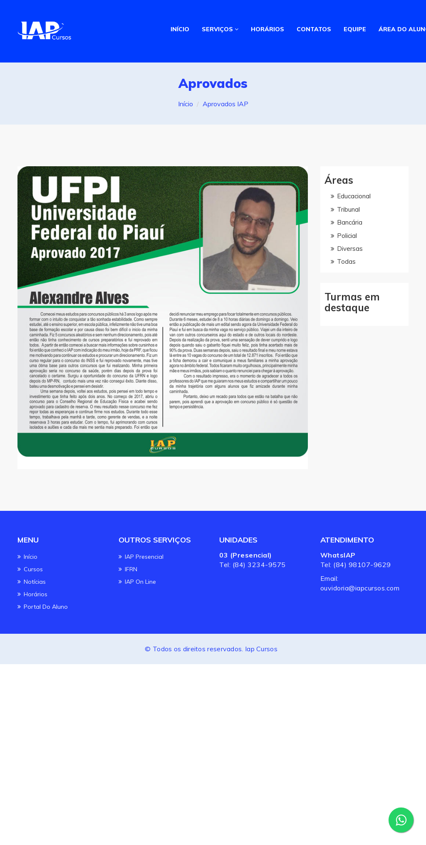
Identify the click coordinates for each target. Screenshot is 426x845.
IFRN (131, 569)
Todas (346, 261)
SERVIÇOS (220, 29)
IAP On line (140, 581)
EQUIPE (354, 29)
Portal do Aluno (46, 606)
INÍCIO (180, 29)
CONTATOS (313, 29)
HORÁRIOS (267, 29)
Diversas (350, 248)
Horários (35, 594)
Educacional (354, 196)
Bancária (349, 222)
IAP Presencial (144, 556)
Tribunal (348, 209)
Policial (347, 236)
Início (185, 104)
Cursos (33, 569)
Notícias (35, 581)
